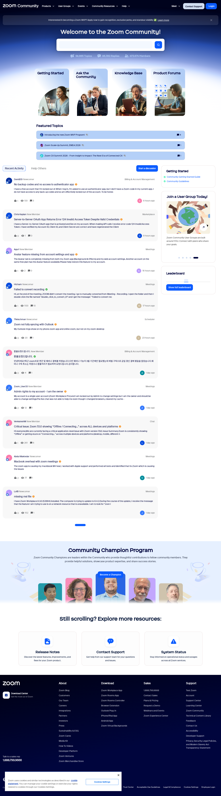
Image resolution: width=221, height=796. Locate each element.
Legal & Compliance (172, 787)
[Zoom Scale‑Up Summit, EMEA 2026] (64, 145)
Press (61, 725)
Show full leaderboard (179, 287)
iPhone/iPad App (109, 715)
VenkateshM (20, 421)
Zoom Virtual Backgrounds (114, 725)
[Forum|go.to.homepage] (21, 6)
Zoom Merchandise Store (71, 761)
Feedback (191, 720)
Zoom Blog (64, 690)
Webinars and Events (154, 710)
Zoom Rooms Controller (113, 700)
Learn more (163, 20)
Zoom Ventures (66, 756)
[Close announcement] (211, 20)
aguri (16, 249)
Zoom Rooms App (110, 695)
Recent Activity (14, 168)
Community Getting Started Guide (183, 176)
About (62, 683)
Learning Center (194, 705)
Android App (107, 720)
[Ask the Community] (90, 92)
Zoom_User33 (21, 386)
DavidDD (18, 179)
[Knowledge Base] (129, 92)
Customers (64, 695)
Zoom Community (195, 710)
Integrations (65, 710)
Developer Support (195, 735)
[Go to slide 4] (190, 257)
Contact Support (193, 6)
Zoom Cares (65, 735)
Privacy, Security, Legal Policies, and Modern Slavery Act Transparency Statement (201, 744)
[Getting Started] (52, 92)
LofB (16, 491)
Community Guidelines (178, 181)
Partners (63, 715)
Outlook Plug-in (108, 710)
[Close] (118, 775)
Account (190, 695)
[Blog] (5, 779)
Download (107, 683)
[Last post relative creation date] (149, 200)
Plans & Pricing (151, 700)
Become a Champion (110, 574)
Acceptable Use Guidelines (148, 787)
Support (191, 683)
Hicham (18, 284)
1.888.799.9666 (12, 760)
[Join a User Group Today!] (188, 225)
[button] (147, 168)
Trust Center (128, 787)
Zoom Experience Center (156, 715)
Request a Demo (152, 705)
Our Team (63, 700)
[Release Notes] (47, 649)
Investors (63, 720)
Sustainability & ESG (69, 730)
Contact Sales (150, 695)
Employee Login (208, 787)
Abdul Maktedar (21, 456)
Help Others (38, 168)
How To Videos (66, 746)
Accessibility (192, 730)
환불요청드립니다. (22, 351)
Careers (63, 705)
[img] (211, 20)
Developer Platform (68, 751)
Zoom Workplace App (111, 690)
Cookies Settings (191, 787)
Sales (147, 683)
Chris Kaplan (20, 214)
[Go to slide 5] (196, 257)
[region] (63, 781)
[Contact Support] (110, 649)
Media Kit (63, 741)
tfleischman (20, 319)
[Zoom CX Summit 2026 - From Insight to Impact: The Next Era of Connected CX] (85, 156)
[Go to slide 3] (186, 257)
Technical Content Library (198, 715)
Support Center (193, 700)
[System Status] (173, 649)
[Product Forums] (168, 92)
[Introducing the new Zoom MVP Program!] (66, 135)
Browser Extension (110, 705)
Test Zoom (191, 690)
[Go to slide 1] (179, 257)
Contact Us (191, 725)
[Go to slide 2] (183, 257)
